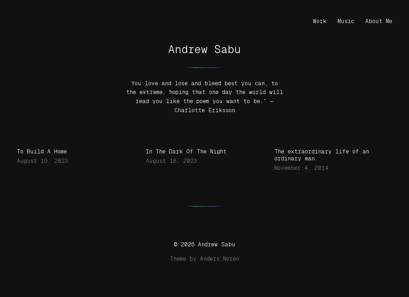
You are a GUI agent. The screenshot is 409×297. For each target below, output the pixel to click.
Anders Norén (219, 258)
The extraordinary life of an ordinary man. (321, 155)
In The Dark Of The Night (186, 151)
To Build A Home (42, 151)
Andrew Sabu (204, 49)
